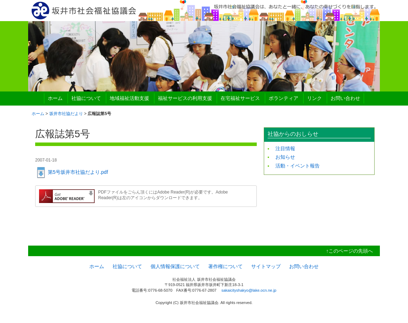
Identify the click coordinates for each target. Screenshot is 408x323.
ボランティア (283, 98)
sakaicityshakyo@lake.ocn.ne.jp (248, 290)
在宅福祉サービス (240, 98)
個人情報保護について (175, 266)
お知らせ (285, 157)
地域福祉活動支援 (129, 98)
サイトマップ (266, 266)
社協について (86, 98)
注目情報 (285, 148)
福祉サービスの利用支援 (185, 98)
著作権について (225, 266)
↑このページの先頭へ (349, 251)
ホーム (55, 98)
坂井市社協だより (66, 113)
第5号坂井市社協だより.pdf (78, 172)
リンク (314, 98)
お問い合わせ (345, 98)
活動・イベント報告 (297, 166)
